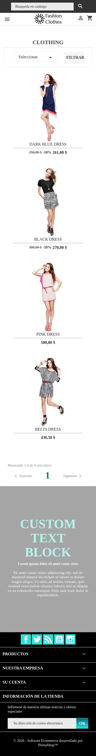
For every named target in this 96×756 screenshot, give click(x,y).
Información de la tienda (33, 696)
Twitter (37, 639)
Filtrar (75, 57)
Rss (48, 639)
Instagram (70, 639)
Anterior (22, 476)
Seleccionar (36, 57)
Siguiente (73, 476)
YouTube (59, 639)
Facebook (26, 639)
